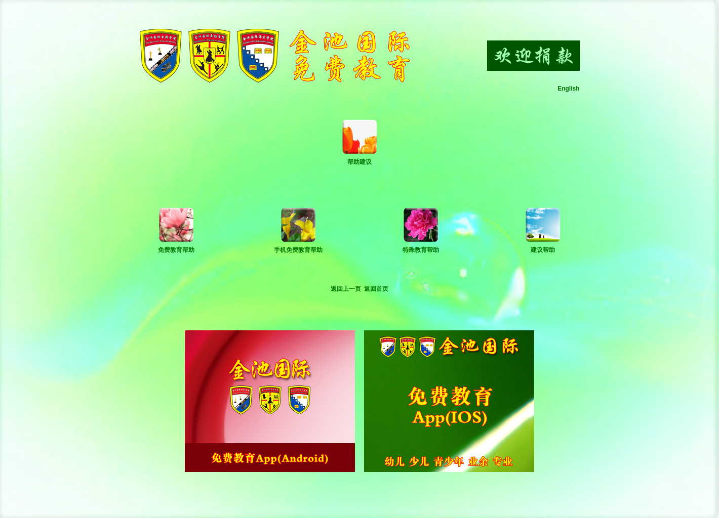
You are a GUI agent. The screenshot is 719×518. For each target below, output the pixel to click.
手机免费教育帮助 (298, 249)
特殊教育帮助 (421, 249)
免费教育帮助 (176, 249)
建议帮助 (543, 249)
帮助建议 (359, 161)
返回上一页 (346, 288)
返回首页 (376, 288)
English (568, 88)
